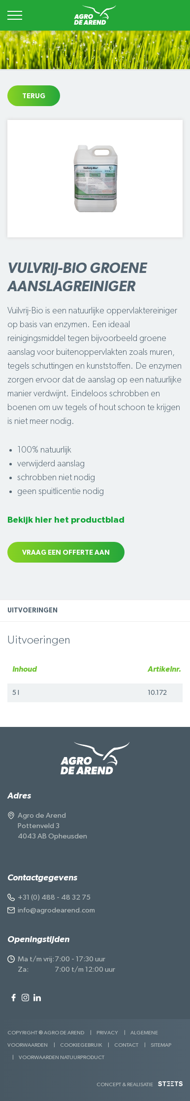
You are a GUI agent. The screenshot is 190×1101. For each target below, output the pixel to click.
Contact (126, 1045)
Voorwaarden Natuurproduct (61, 1057)
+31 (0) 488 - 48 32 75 (54, 897)
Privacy (107, 1032)
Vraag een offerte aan (66, 552)
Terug (33, 96)
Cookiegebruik (81, 1045)
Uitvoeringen (32, 610)
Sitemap (161, 1045)
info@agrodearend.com (56, 910)
